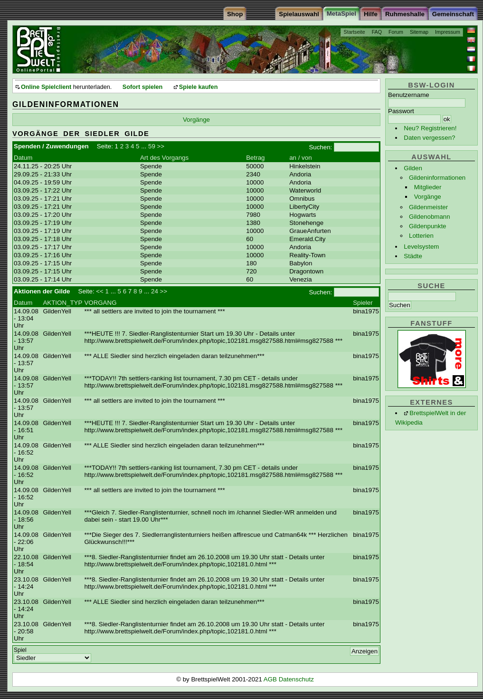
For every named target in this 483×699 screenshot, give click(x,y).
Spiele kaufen (198, 87)
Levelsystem (421, 246)
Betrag (255, 157)
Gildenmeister (428, 207)
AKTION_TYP (62, 302)
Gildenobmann (429, 216)
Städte (413, 256)
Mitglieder (428, 187)
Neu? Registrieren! (430, 128)
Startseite (354, 32)
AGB (271, 679)
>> (161, 146)
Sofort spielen (142, 87)
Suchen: (320, 147)
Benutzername (408, 94)
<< (100, 291)
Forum (395, 32)
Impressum (447, 32)
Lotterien (421, 235)
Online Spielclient (46, 87)
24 (154, 291)
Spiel (20, 650)
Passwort (401, 111)
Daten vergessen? (429, 137)
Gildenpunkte (427, 226)
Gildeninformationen (437, 177)
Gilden (413, 168)
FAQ (377, 32)
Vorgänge (427, 196)
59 (151, 146)
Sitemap (419, 32)
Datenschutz (296, 679)
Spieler (363, 302)
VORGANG (100, 302)
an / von (300, 157)
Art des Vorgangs (164, 157)
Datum (23, 157)
